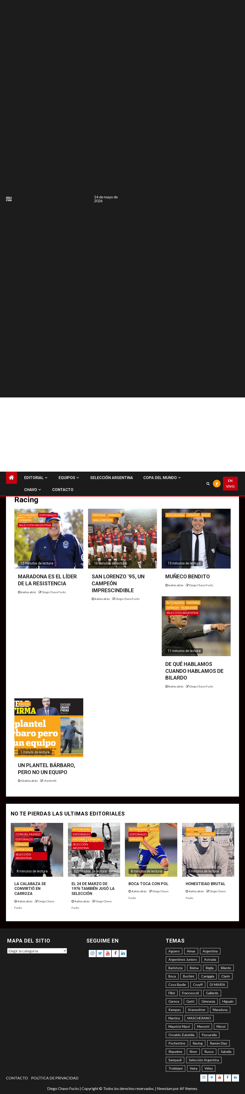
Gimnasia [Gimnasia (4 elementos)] (208, 1001)
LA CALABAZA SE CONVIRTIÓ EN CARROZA (30, 889)
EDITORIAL (34, 477)
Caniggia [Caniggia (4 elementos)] (207, 976)
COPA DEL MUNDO (160, 477)
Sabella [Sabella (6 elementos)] (226, 1051)
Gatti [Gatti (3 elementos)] (190, 1001)
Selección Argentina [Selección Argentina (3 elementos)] (204, 1060)
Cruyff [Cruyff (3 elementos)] (198, 984)
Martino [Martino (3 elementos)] (174, 1018)
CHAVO (30, 489)
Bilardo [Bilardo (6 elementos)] (226, 968)
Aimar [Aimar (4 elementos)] (191, 951)
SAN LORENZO (102, 520)
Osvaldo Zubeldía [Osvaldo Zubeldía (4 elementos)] (181, 1035)
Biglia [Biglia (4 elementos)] (210, 968)
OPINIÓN (25, 520)
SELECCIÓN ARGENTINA (111, 477)
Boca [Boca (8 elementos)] (172, 976)
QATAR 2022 (24, 849)
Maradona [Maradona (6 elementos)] (220, 1010)
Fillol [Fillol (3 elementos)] (171, 993)
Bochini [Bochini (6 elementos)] (188, 976)
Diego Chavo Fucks (54, 592)
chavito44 (50, 780)
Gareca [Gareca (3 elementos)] (173, 1001)
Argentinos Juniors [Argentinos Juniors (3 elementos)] (182, 959)
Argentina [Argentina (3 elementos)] (210, 951)
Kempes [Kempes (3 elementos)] (174, 1010)
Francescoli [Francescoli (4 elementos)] (190, 993)
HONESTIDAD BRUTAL (205, 884)
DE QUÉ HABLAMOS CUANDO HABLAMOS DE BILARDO (194, 671)
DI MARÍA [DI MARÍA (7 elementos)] (217, 984)
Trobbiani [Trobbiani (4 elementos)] (175, 1068)
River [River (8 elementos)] (193, 1051)
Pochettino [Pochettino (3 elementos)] (176, 1043)
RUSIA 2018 (189, 607)
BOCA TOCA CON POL (148, 884)
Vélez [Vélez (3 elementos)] (209, 1068)
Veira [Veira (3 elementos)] (193, 1068)
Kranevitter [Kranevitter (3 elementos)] (197, 1010)
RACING (24, 704)
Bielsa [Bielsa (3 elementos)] (194, 968)
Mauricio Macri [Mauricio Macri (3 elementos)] (179, 1026)
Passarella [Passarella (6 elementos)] (209, 1035)
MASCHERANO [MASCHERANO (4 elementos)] (199, 1018)
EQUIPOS (67, 477)
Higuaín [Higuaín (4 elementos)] (228, 1001)
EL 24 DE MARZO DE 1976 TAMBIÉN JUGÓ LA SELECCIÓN (93, 889)
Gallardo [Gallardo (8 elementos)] (212, 993)
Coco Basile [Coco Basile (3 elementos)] (177, 984)
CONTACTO (62, 489)
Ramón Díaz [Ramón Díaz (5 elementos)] (218, 1043)
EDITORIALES (47, 515)
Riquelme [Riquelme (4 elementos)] (175, 1051)
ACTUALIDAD (28, 515)
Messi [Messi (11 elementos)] (221, 1026)
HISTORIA (99, 515)
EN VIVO (230, 483)
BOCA (154, 829)
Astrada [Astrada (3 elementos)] (210, 959)
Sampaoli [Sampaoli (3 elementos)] (175, 1060)
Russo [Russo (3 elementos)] (209, 1051)
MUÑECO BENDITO (187, 577)
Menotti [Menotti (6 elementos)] (203, 1026)
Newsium (165, 1088)
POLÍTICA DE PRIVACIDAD (54, 1078)
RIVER (206, 515)
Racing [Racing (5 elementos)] (198, 1043)
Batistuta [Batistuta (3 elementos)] (175, 968)
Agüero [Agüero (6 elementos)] (174, 951)
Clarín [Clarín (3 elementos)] (225, 976)
